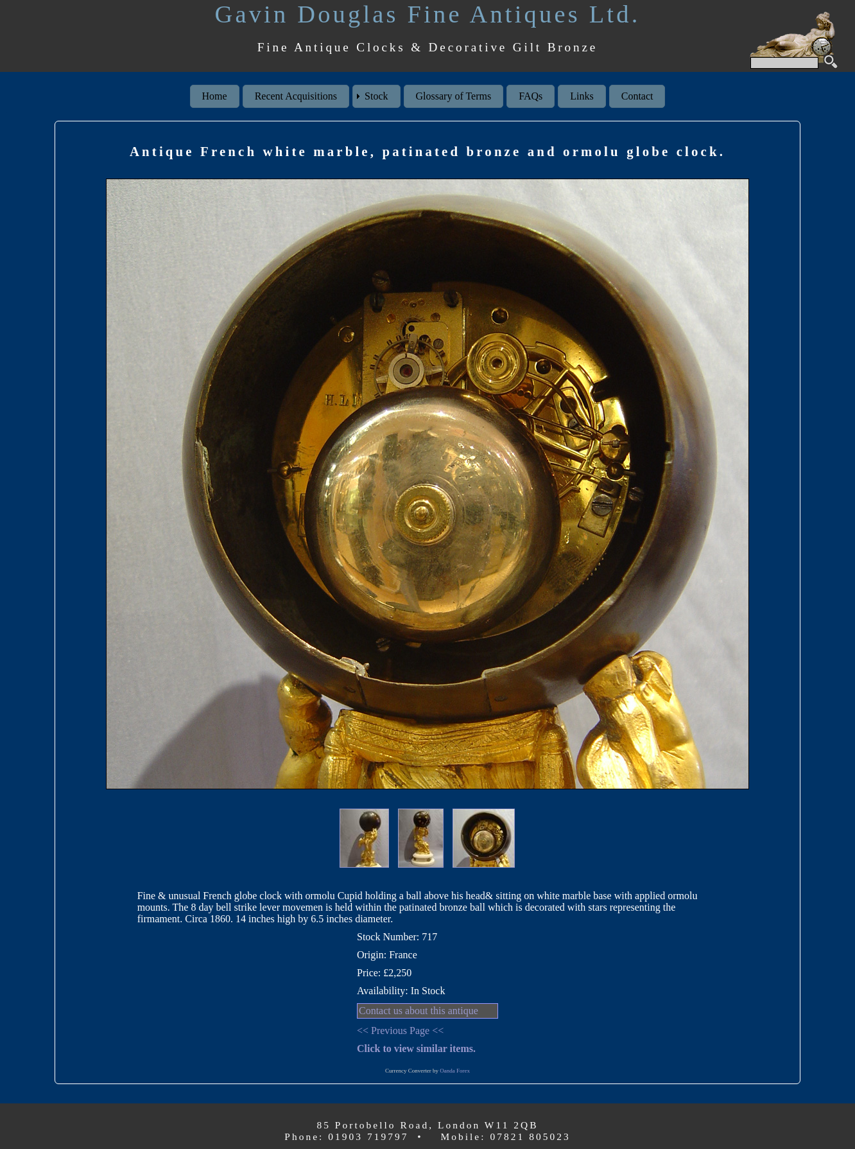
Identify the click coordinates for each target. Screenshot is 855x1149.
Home (214, 96)
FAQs (530, 96)
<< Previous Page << (400, 1030)
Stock (376, 96)
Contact (637, 96)
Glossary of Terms (454, 96)
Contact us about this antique (418, 1010)
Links (581, 96)
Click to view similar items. (416, 1048)
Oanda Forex (455, 1070)
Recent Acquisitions (296, 96)
